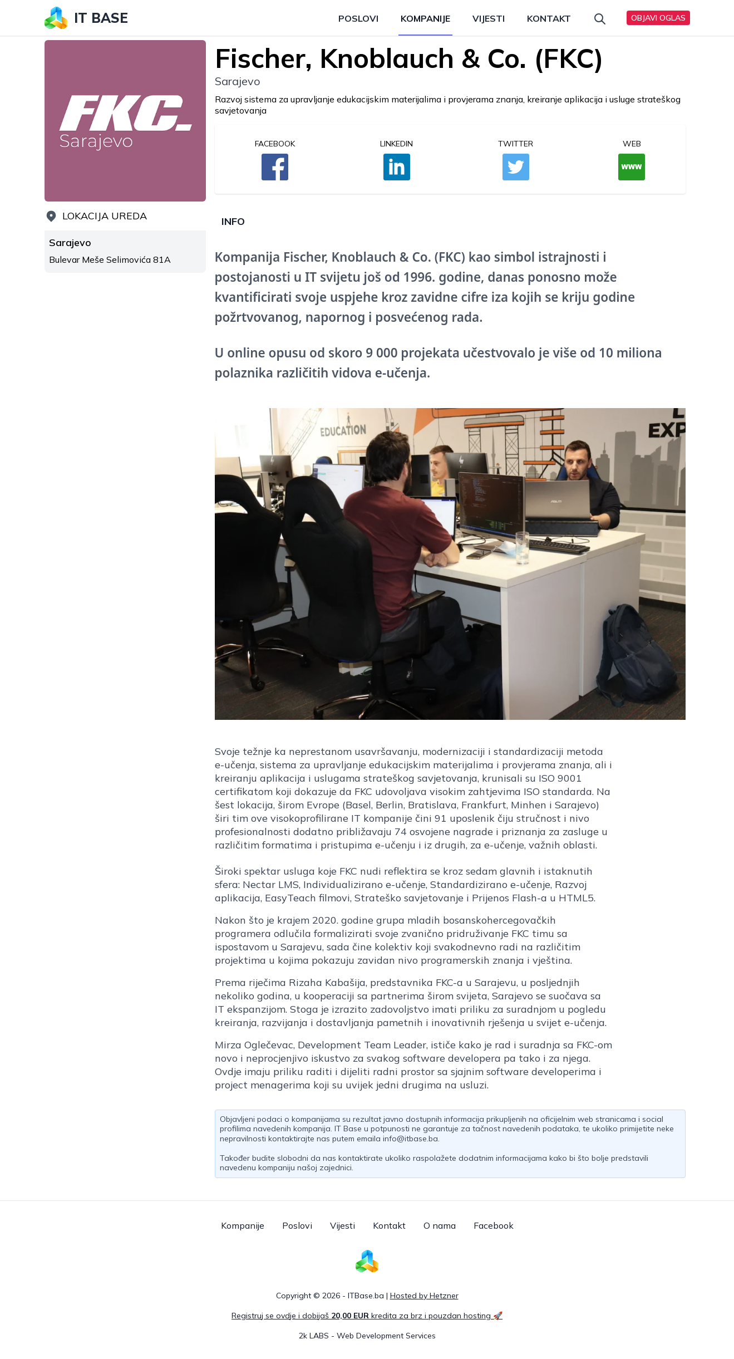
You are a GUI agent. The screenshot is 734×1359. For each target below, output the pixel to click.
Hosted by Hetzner (424, 1296)
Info (233, 221)
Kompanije (425, 18)
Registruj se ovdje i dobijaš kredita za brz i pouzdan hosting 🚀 (367, 1316)
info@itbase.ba (410, 1139)
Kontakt (549, 18)
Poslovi (358, 18)
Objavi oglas (658, 18)
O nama (439, 1225)
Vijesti (488, 18)
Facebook (494, 1225)
